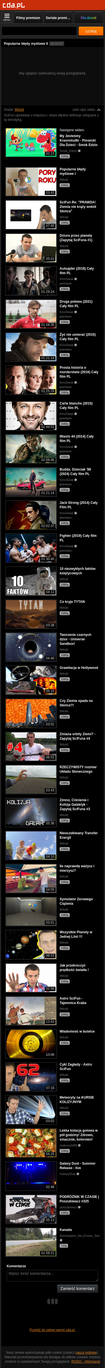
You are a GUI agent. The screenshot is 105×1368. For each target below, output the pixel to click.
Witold (19, 110)
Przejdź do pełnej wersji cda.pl (52, 1330)
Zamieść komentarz (77, 1288)
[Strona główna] (14, 5)
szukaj (91, 31)
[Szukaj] (39, 31)
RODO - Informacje (85, 1362)
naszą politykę (86, 1353)
